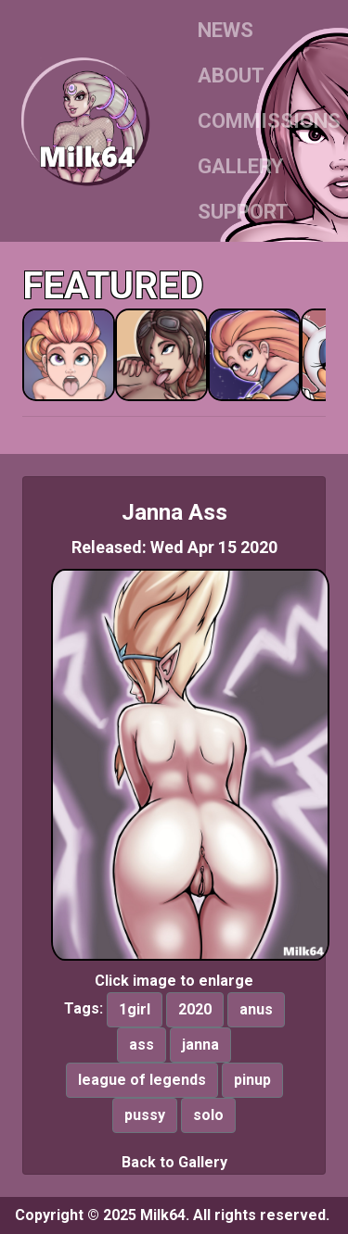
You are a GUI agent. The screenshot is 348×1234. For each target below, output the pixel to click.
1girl (134, 1009)
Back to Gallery (174, 1162)
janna (200, 1044)
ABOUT (231, 75)
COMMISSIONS (269, 120)
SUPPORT (243, 211)
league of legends (142, 1080)
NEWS (225, 30)
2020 (195, 1009)
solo (208, 1115)
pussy (144, 1115)
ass (141, 1044)
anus (256, 1009)
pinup (252, 1080)
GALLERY (240, 166)
